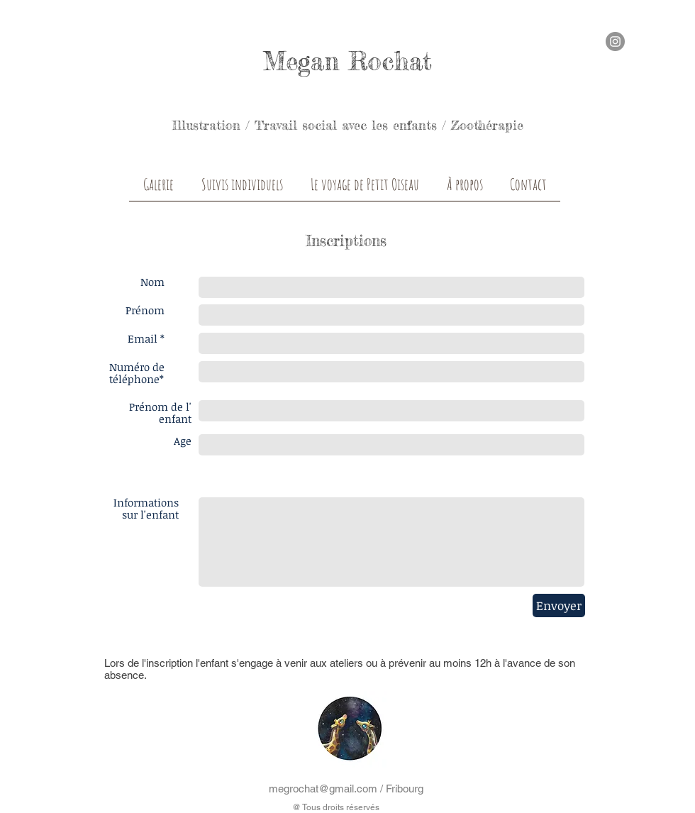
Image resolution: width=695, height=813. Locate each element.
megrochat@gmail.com (323, 788)
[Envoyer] (559, 605)
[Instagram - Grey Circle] (615, 41)
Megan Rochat (347, 61)
